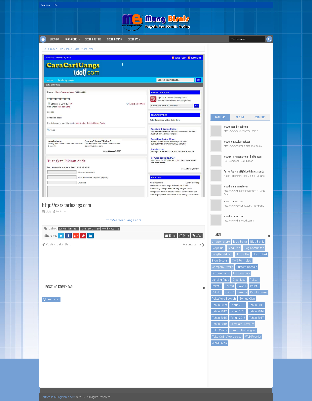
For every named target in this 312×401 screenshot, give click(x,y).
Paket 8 (242, 292)
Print (184, 235)
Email (170, 235)
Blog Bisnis (257, 241)
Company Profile (222, 267)
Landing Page (220, 279)
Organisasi (239, 279)
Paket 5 (254, 286)
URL (196, 235)
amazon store (221, 241)
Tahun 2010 (87, 228)
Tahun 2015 (219, 317)
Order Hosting (93, 39)
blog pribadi (260, 254)
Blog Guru (218, 248)
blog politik (242, 254)
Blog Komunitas (254, 248)
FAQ (56, 5)
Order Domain (114, 39)
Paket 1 (254, 279)
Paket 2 (216, 286)
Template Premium (242, 324)
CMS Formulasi (242, 260)
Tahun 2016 (237, 317)
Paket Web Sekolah (224, 298)
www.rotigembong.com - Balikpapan (242, 156)
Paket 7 (229, 292)
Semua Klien (65, 228)
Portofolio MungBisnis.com (58, 397)
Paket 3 (229, 286)
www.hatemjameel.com (236, 186)
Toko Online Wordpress (227, 336)
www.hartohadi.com (234, 216)
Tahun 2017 (256, 317)
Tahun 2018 (219, 324)
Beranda (45, 5)
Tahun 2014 (256, 311)
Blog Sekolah (220, 260)
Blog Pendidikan (222, 254)
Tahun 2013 (237, 311)
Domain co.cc (221, 273)
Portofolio (71, 39)
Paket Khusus (258, 292)
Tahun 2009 (219, 305)
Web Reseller (253, 336)
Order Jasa (134, 39)
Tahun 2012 (219, 311)
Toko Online (219, 330)
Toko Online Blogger (243, 330)
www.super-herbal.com (236, 126)
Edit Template (241, 273)
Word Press (108, 228)
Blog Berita (240, 241)
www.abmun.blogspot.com (237, 141)
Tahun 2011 (256, 305)
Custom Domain (246, 267)
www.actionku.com (233, 201)
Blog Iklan (234, 248)
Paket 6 (216, 292)
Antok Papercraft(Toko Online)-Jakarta (244, 171)
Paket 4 (242, 286)
